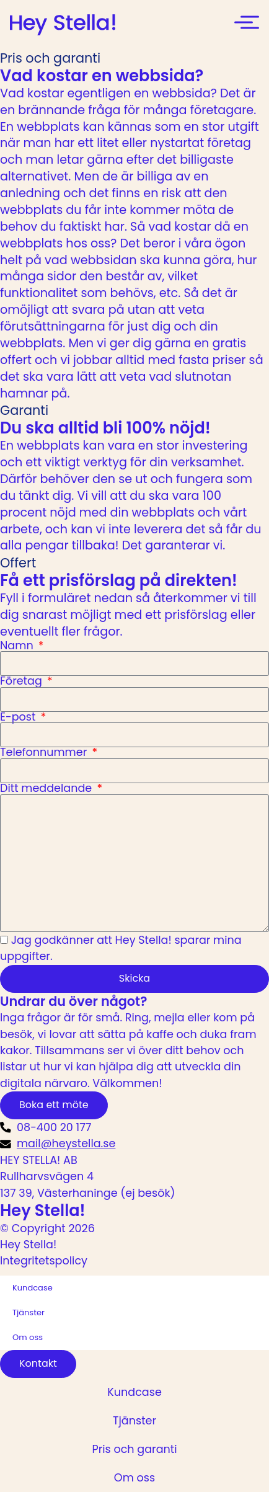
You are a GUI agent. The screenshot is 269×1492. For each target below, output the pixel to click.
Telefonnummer (45, 752)
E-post (19, 717)
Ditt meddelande (47, 788)
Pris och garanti (134, 1449)
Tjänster (28, 1312)
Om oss (27, 1337)
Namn (18, 646)
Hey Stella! (43, 1210)
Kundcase (32, 1288)
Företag (22, 681)
